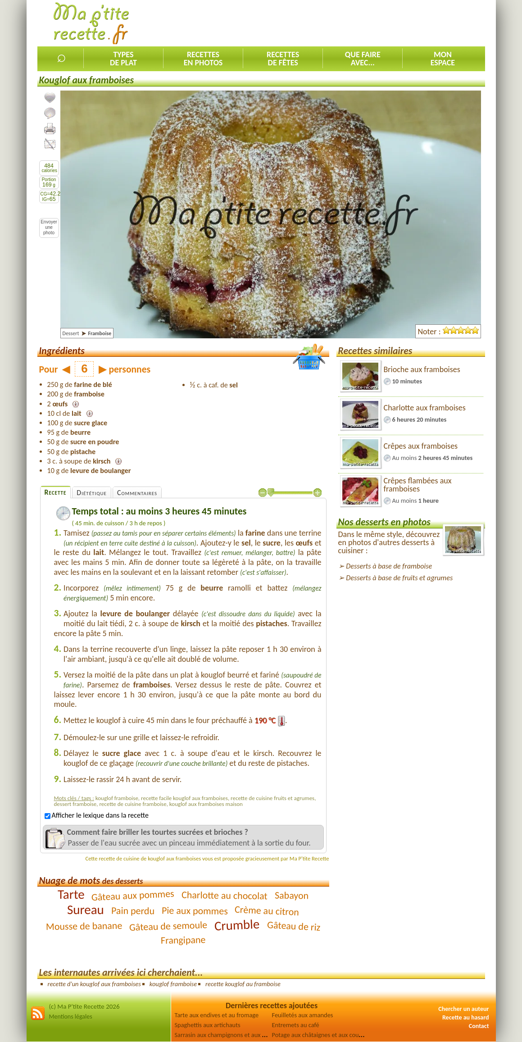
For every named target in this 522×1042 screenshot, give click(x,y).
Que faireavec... (363, 59)
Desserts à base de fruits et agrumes (399, 577)
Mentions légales (70, 1016)
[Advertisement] (321, 23)
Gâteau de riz (293, 926)
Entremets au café (295, 1025)
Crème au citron (267, 910)
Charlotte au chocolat (225, 895)
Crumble (237, 925)
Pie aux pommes (195, 910)
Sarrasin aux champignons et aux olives (226, 1035)
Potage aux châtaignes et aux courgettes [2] (329, 1035)
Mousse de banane (84, 926)
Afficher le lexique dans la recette (97, 815)
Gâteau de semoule (168, 926)
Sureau (85, 909)
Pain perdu (132, 911)
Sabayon (292, 895)
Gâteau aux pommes (133, 895)
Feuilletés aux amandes (302, 1015)
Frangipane (183, 939)
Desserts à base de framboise (389, 566)
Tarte (71, 894)
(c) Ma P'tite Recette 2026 (84, 1006)
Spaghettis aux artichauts (208, 1025)
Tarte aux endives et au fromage (217, 1015)
